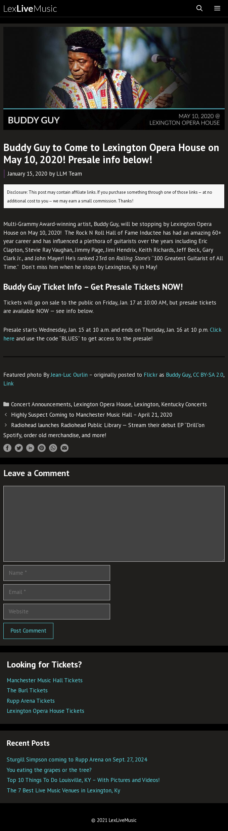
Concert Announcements (41, 404)
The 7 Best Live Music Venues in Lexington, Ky (63, 790)
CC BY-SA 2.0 (208, 374)
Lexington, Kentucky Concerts (170, 404)
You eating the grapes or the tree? (49, 770)
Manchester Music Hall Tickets (45, 680)
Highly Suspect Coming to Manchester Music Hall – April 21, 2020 (91, 414)
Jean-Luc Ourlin (69, 374)
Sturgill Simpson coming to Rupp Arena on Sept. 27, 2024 (77, 759)
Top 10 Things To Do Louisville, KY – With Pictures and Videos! (83, 780)
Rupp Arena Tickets (31, 700)
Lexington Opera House (102, 404)
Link (8, 383)
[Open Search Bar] (200, 8)
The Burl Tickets (27, 690)
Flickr (150, 374)
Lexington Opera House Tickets (45, 710)
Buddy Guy (178, 374)
